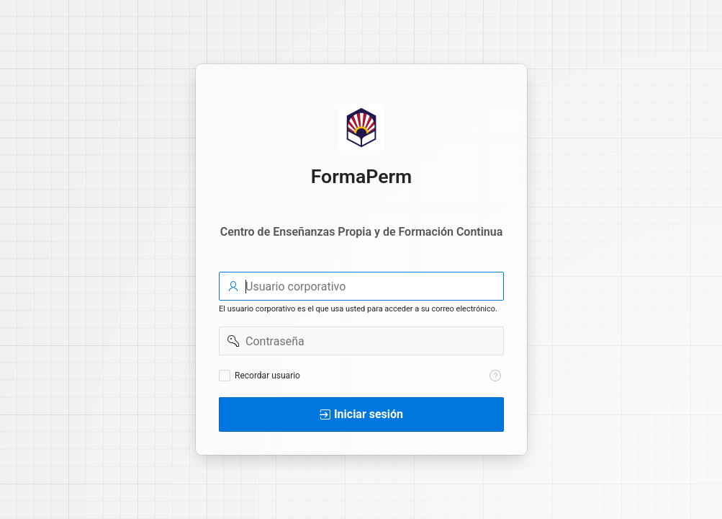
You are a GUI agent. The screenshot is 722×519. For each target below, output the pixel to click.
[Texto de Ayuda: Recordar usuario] (495, 375)
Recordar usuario (267, 376)
